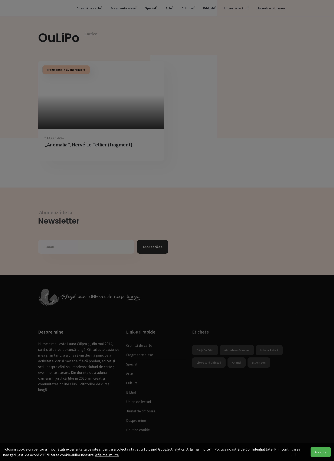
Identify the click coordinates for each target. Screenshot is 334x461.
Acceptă (321, 452)
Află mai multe (107, 454)
